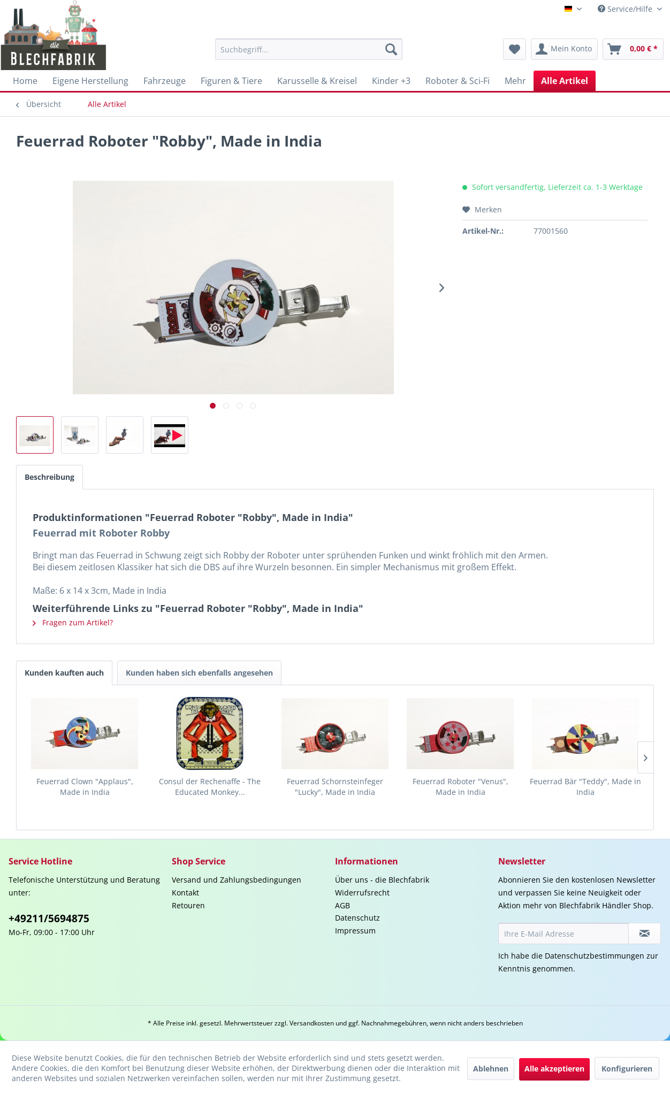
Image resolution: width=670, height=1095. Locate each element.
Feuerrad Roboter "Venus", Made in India (460, 786)
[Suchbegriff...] (309, 49)
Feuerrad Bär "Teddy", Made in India (585, 786)
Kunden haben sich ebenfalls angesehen (199, 673)
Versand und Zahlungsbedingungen (236, 880)
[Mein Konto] (564, 49)
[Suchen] (391, 49)
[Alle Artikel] (565, 81)
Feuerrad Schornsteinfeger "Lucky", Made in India (335, 786)
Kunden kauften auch (64, 673)
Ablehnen (490, 1068)
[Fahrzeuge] (164, 81)
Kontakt (185, 892)
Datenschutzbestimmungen (594, 956)
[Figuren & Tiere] (231, 81)
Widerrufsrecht (362, 892)
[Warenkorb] (633, 49)
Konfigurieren (627, 1068)
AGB (342, 905)
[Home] (25, 81)
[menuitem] (309, 49)
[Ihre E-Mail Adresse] (563, 933)
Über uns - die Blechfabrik (382, 880)
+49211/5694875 (49, 918)
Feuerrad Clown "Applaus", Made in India (84, 786)
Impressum (355, 930)
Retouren (188, 905)
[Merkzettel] (514, 49)
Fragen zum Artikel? (73, 622)
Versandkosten (312, 1023)
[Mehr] (515, 81)
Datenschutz (357, 918)
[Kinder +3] (391, 81)
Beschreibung (49, 477)
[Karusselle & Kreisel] (317, 81)
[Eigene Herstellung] (90, 81)
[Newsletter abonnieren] (644, 933)
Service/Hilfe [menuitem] (626, 9)
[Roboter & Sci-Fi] (457, 81)
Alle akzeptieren (554, 1068)
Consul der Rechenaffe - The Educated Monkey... (210, 786)
